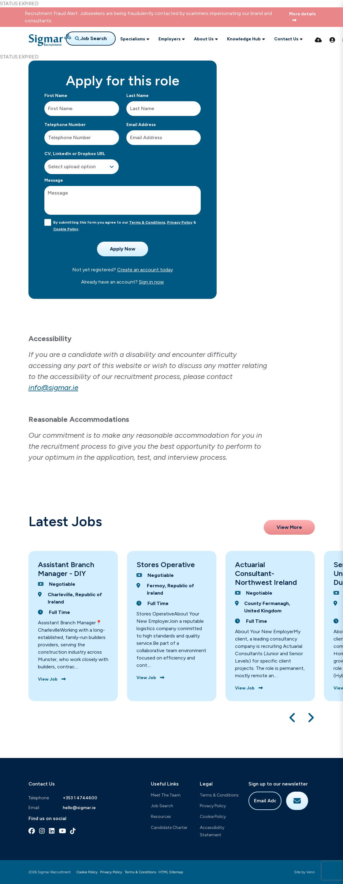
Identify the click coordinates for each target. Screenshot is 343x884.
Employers (169, 39)
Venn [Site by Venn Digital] (310, 872)
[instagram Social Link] (42, 831)
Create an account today (145, 270)
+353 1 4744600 (80, 797)
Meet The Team (166, 795)
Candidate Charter (169, 827)
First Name (55, 95)
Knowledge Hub (244, 39)
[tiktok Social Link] (73, 831)
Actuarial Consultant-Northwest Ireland (266, 573)
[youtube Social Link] (62, 831)
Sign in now (151, 282)
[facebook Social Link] (31, 831)
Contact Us (286, 39)
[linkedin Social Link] (51, 831)
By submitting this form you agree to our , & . (124, 225)
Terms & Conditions (147, 222)
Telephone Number (65, 124)
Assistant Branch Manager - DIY (66, 569)
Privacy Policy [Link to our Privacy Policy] (111, 872)
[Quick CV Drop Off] (318, 40)
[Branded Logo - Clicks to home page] (49, 40)
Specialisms (132, 39)
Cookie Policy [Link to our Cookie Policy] (87, 872)
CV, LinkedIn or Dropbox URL (74, 153)
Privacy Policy (179, 222)
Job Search (162, 805)
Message (53, 180)
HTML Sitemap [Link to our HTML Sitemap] (170, 872)
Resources (161, 816)
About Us (204, 39)
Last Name (137, 95)
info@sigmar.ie (53, 387)
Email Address (141, 124)
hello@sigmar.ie (79, 807)
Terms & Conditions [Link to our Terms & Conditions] (140, 872)
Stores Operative (165, 564)
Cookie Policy (65, 229)
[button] (293, 717)
